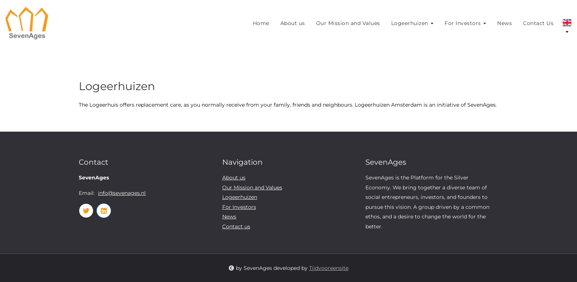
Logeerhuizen (412, 23)
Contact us (236, 226)
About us (292, 23)
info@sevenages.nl (122, 193)
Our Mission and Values (348, 23)
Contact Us (538, 23)
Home (261, 23)
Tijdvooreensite (328, 268)
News (504, 23)
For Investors (465, 23)
